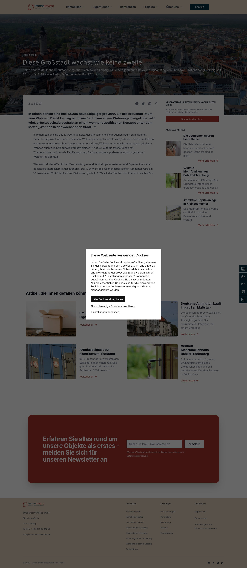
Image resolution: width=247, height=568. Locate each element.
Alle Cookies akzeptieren (108, 299)
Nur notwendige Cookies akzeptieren (113, 306)
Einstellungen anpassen (105, 311)
